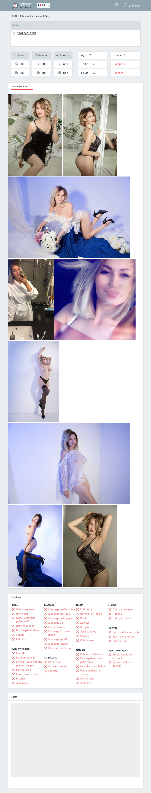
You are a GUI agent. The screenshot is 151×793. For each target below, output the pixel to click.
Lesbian (53, 671)
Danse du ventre (57, 666)
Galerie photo (21, 86)
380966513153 (26, 33)
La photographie (25, 657)
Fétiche (20, 639)
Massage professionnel (62, 609)
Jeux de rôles (88, 631)
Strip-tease (54, 662)
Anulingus (22, 683)
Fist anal (117, 613)
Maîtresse (86, 609)
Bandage (85, 636)
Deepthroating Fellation (94, 666)
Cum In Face (119, 641)
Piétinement (87, 640)
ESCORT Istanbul (20, 16)
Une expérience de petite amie (91, 660)
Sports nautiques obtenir (122, 664)
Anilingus (85, 683)
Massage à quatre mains (59, 633)
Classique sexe (25, 609)
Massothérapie (57, 627)
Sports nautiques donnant (122, 656)
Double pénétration (27, 630)
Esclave (85, 622)
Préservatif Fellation (92, 654)
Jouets (20, 634)
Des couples (23, 669)
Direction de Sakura (60, 648)
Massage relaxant (58, 643)
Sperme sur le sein (123, 636)
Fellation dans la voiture (90, 672)
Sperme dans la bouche (126, 632)
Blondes (118, 73)
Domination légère (91, 613)
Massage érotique (59, 613)
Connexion (132, 5)
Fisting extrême (121, 618)
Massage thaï (56, 622)
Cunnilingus (87, 678)
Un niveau (22, 613)
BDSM (84, 618)
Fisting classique (122, 609)
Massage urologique (60, 618)
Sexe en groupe (25, 626)
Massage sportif (58, 639)
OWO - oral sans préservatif (25, 619)
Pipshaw (21, 678)
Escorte (20, 653)
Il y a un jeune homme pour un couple (29, 663)
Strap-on (85, 627)
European (119, 64)
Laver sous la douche (28, 674)
